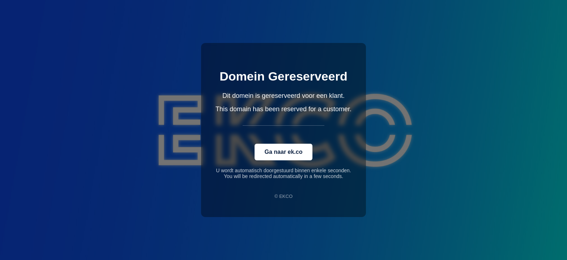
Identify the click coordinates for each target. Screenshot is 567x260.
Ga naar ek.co (284, 152)
